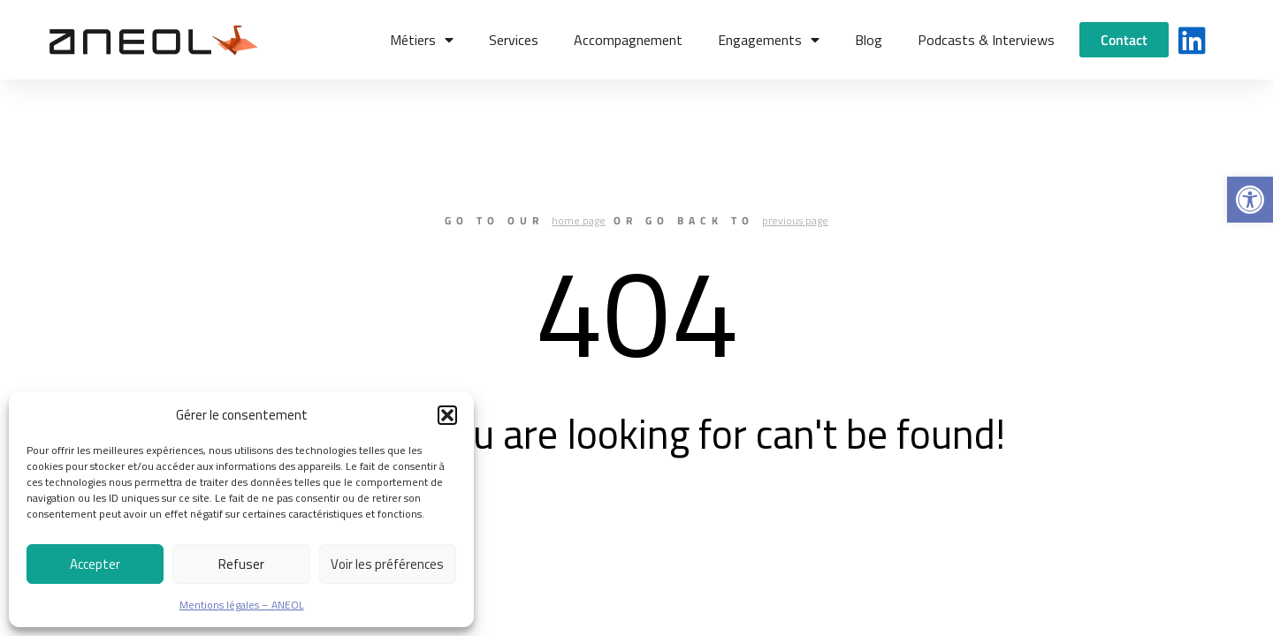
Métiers (422, 40)
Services (513, 39)
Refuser (241, 564)
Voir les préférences (387, 564)
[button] (1250, 200)
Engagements (768, 40)
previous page (795, 220)
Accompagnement (628, 39)
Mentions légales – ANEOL (241, 604)
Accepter (95, 564)
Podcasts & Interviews (986, 39)
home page (579, 220)
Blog (868, 39)
